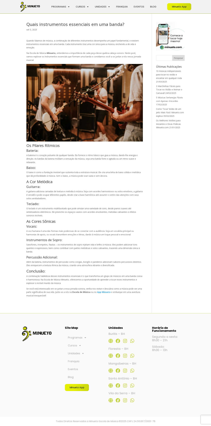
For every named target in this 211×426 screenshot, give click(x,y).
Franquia (122, 6)
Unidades (102, 6)
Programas (60, 6)
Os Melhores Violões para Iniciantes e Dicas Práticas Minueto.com (168, 124)
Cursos (82, 6)
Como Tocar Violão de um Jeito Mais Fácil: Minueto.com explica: (170, 112)
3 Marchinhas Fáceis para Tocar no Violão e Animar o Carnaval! (169, 90)
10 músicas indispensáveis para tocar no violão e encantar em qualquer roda (169, 74)
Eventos (139, 6)
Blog (153, 6)
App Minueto (104, 292)
